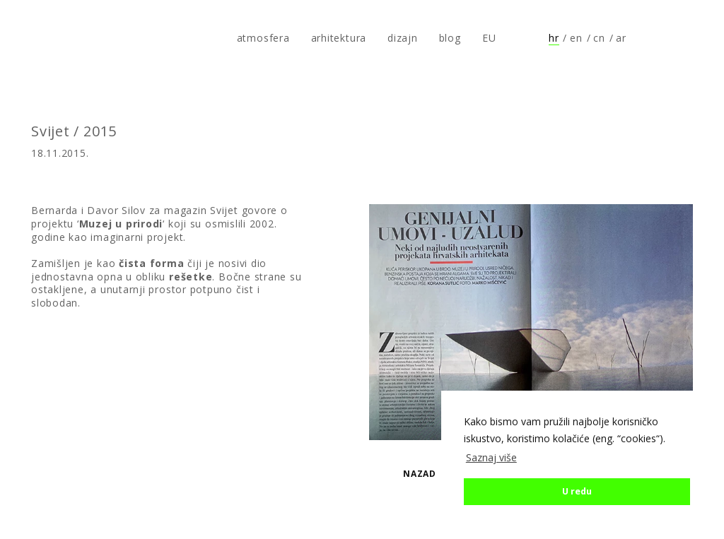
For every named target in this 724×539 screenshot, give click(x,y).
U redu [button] (577, 491)
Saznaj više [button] (491, 457)
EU (489, 38)
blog (450, 38)
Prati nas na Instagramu (685, 38)
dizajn (402, 38)
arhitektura (338, 38)
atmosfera (58, 38)
